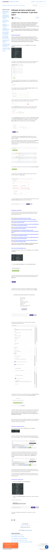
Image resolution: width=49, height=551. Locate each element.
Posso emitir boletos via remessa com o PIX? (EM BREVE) (5, 33)
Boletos (24, 5)
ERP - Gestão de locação (14, 5)
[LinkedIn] (14, 520)
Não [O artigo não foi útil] (27, 525)
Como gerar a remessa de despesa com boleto (6, 48)
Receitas (20, 5)
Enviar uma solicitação (39, 1)
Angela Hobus (16, 17)
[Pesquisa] (39, 5)
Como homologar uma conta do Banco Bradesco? (19, 538)
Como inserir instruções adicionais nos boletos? (5, 25)
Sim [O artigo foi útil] (22, 525)
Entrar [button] (45, 1)
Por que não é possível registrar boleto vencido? (6, 41)
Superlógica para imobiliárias (6, 5)
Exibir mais (4, 50)
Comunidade (33, 1)
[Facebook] (11, 520)
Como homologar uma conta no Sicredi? (17, 536)
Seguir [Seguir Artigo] (37, 17)
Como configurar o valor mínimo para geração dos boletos (5, 37)
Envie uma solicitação (28, 530)
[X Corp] (13, 520)
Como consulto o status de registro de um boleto (5, 21)
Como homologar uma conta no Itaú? (17, 534)
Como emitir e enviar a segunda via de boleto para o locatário (6, 45)
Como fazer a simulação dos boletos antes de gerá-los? (6, 29)
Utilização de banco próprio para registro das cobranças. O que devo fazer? (5, 17)
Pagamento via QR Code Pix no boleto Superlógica (5, 12)
